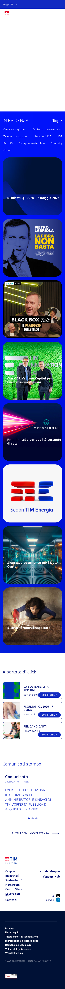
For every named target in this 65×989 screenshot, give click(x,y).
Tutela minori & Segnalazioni (21, 936)
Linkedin (52, 900)
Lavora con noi (12, 894)
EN (51, 14)
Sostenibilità (13, 880)
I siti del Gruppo (49, 871)
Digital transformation (47, 129)
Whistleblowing (14, 953)
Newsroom (12, 884)
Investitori (12, 875)
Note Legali (12, 932)
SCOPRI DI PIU (49, 695)
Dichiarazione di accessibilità (21, 940)
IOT (60, 136)
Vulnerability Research (18, 949)
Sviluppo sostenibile (32, 143)
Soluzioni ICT (42, 136)
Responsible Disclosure (18, 945)
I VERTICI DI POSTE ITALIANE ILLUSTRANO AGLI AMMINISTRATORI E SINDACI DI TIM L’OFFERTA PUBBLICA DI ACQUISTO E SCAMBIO (28, 799)
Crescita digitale (14, 129)
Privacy (9, 928)
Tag (57, 121)
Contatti (11, 900)
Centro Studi (13, 889)
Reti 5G (8, 143)
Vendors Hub (51, 876)
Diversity (56, 143)
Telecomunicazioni (15, 136)
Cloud (7, 150)
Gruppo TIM (8, 4)
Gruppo (10, 871)
